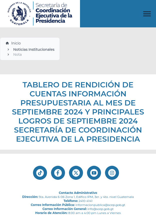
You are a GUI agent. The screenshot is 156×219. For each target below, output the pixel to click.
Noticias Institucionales (33, 49)
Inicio (13, 43)
